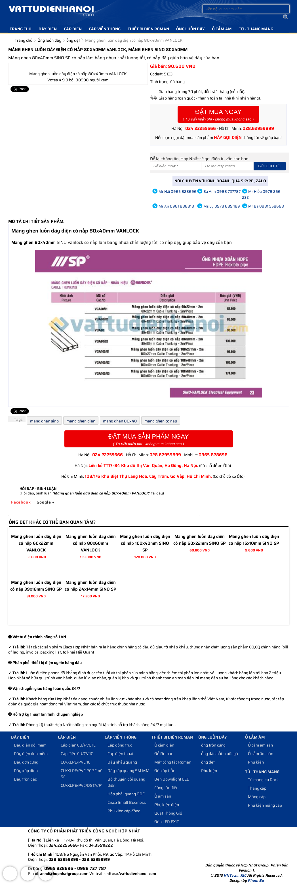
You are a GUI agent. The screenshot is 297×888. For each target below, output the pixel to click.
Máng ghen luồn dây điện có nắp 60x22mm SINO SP (199, 540)
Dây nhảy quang (122, 762)
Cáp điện (73, 29)
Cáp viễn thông (105, 29)
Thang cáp (257, 788)
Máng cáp (257, 797)
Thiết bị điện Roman (148, 29)
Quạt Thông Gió (168, 813)
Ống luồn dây (190, 29)
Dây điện (48, 29)
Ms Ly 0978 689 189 (221, 206)
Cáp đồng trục (120, 745)
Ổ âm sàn (162, 796)
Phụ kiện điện (166, 805)
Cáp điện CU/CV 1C (77, 753)
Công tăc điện (166, 788)
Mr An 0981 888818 (176, 206)
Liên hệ (17, 37)
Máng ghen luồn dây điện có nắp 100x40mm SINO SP (145, 543)
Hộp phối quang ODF (126, 794)
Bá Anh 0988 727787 (222, 191)
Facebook (21, 502)
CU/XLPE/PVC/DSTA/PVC (83, 785)
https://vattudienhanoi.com (131, 873)
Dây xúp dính (26, 771)
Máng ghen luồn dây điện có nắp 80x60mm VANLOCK (91, 543)
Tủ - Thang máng (256, 29)
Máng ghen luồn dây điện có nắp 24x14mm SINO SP (90, 586)
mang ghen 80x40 (120, 421)
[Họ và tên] (227, 166)
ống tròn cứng (213, 745)
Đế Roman (163, 753)
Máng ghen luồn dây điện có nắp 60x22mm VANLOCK (36, 543)
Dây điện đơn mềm (31, 753)
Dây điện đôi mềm (30, 745)
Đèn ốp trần (164, 771)
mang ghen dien (80, 421)
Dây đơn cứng (26, 762)
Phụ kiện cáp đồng (124, 811)
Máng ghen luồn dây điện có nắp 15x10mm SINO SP (254, 540)
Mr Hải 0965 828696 (178, 191)
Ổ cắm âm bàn (260, 753)
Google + (46, 502)
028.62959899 (258, 128)
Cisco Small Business (127, 802)
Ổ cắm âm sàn (260, 745)
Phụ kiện (209, 771)
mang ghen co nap (160, 421)
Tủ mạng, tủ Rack (263, 780)
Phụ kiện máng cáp (265, 805)
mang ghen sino (44, 421)
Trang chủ (20, 29)
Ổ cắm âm (222, 29)
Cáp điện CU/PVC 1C (78, 745)
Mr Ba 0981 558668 (266, 206)
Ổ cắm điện (164, 745)
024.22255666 (200, 128)
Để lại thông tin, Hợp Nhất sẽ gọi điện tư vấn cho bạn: (199, 158)
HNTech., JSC (235, 875)
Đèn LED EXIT (166, 822)
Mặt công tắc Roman (172, 762)
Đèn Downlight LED (171, 779)
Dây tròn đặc (25, 779)
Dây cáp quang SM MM (128, 771)
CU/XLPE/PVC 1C (75, 762)
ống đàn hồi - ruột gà (219, 753)
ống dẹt (208, 762)
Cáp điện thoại (120, 753)
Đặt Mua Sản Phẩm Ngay (148, 439)
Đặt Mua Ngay (218, 115)
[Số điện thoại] (175, 166)
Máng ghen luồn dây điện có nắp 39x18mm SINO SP (36, 586)
